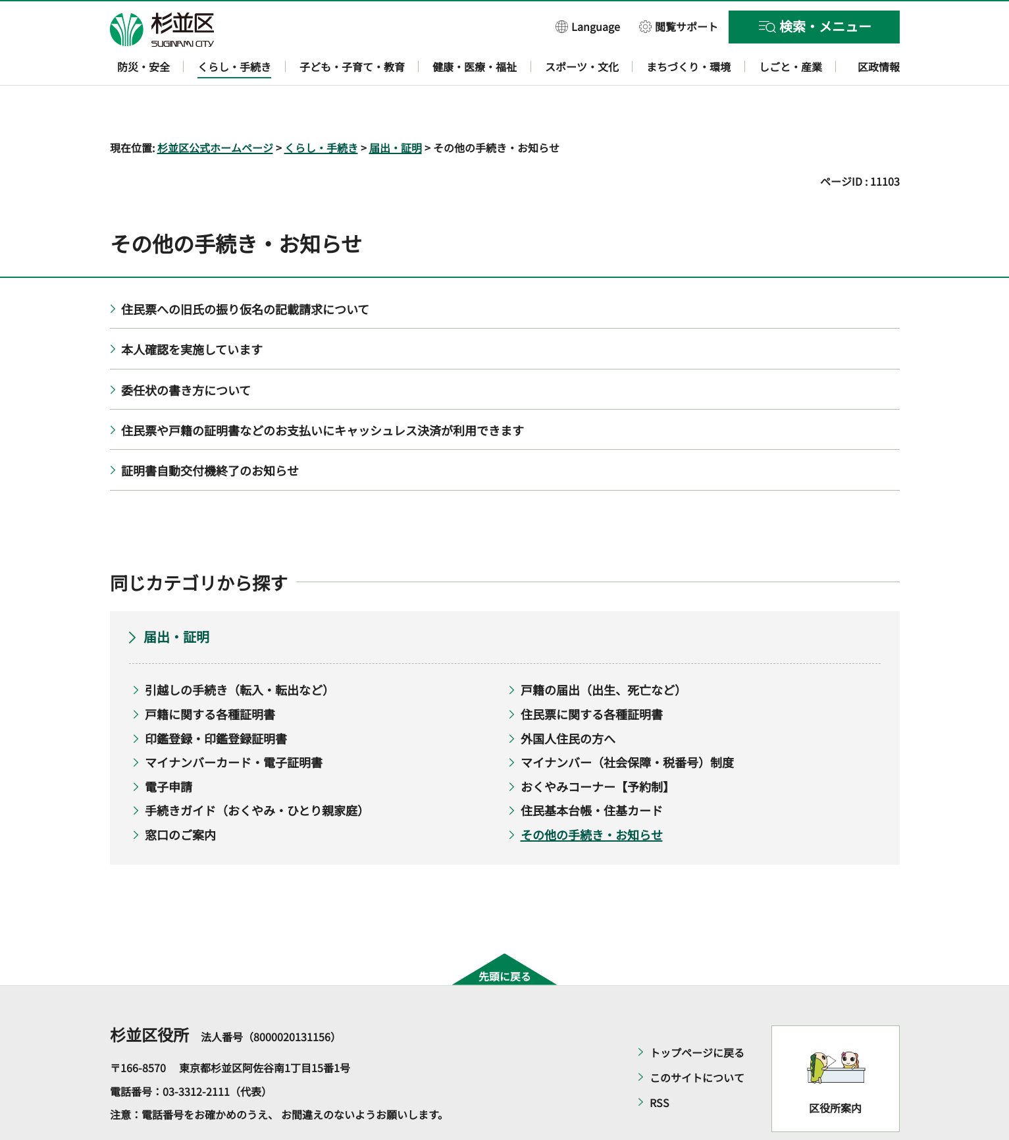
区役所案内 (835, 1069)
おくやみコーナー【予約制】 (598, 748)
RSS (659, 1065)
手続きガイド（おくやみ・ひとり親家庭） (257, 772)
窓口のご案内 (180, 796)
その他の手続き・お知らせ (592, 796)
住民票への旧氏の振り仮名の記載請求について (245, 270)
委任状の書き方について (186, 351)
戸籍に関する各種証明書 (210, 675)
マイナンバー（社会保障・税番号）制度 (627, 724)
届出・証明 (395, 109)
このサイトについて (697, 1040)
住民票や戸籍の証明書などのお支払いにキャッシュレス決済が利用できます (322, 391)
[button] (587, 26)
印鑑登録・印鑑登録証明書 (216, 700)
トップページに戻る (697, 1015)
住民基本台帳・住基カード (592, 772)
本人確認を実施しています (192, 311)
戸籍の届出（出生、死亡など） (603, 652)
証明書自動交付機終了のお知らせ (210, 432)
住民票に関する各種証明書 (592, 675)
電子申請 (168, 748)
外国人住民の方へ (568, 700)
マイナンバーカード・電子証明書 (234, 724)
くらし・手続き (321, 109)
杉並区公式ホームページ (215, 109)
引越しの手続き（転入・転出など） (239, 652)
